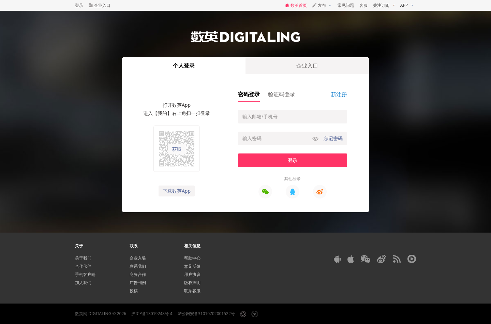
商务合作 (138, 274)
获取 (177, 149)
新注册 (339, 94)
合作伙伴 (83, 266)
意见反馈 (192, 266)
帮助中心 (192, 258)
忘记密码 (333, 138)
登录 (79, 5)
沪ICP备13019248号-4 (152, 313)
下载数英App (177, 191)
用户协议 (192, 274)
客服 (363, 5)
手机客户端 (85, 274)
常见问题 (346, 5)
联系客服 (192, 291)
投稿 (134, 291)
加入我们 (83, 282)
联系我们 (138, 266)
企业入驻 (138, 258)
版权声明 (192, 282)
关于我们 (83, 258)
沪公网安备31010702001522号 (206, 313)
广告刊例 (138, 282)
